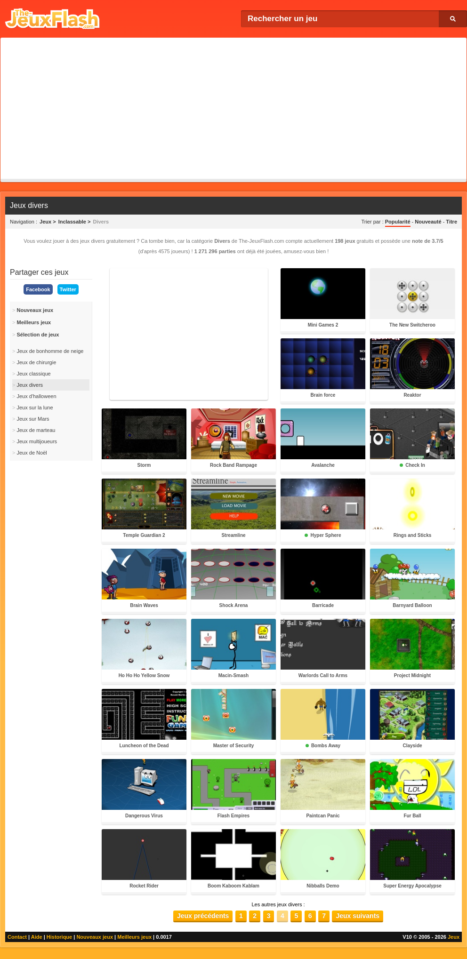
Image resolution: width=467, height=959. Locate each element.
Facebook (38, 289)
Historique (59, 937)
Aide (36, 937)
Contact (17, 937)
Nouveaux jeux (94, 937)
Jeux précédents (203, 915)
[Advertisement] (233, 108)
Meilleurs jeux (134, 937)
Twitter (68, 289)
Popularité (398, 221)
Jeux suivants (357, 915)
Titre (451, 221)
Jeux (453, 937)
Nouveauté (428, 221)
